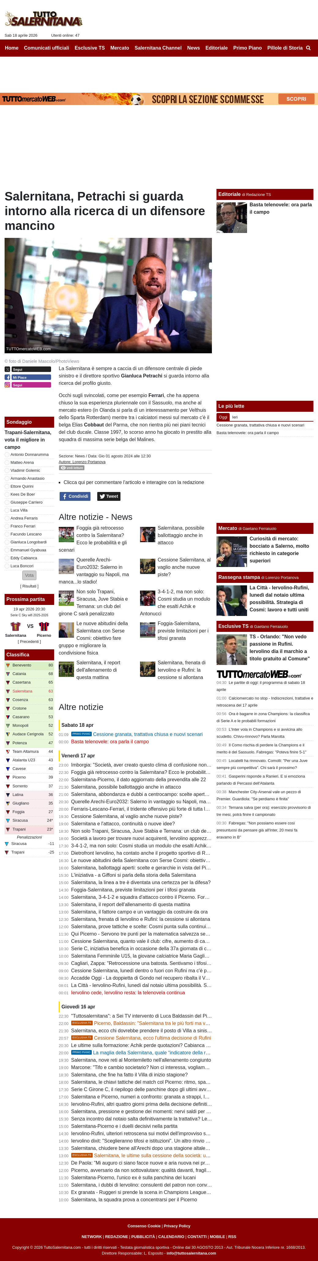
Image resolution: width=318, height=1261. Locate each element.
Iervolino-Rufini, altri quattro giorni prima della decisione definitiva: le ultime (152, 1104)
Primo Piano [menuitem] (247, 48)
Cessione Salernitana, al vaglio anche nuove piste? (184, 567)
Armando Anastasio (28, 478)
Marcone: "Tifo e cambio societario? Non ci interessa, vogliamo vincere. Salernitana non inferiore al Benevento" (191, 1067)
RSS (232, 1236)
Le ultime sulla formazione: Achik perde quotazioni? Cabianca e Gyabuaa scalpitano (162, 1045)
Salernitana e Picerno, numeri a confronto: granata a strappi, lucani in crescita (155, 1096)
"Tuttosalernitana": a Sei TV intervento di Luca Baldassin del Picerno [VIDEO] (155, 1016)
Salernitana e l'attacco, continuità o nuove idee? (123, 823)
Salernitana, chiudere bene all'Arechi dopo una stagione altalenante (144, 1148)
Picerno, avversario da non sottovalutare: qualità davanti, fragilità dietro (148, 1170)
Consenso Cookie (144, 1226)
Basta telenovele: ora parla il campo (110, 741)
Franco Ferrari (23, 526)
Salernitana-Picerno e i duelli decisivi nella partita (124, 1126)
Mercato (227, 528)
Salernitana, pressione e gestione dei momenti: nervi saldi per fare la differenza (157, 1111)
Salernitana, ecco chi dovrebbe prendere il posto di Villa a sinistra (142, 1030)
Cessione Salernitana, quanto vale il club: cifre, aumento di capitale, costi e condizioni (164, 941)
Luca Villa (19, 510)
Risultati (29, 586)
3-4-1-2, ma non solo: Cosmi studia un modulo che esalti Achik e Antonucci (152, 845)
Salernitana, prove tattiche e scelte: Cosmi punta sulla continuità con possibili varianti (163, 926)
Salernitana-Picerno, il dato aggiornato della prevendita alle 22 (138, 779)
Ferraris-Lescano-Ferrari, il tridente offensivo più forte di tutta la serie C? (149, 809)
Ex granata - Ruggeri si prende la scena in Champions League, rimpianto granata (159, 1192)
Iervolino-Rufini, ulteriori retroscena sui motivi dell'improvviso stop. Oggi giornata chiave (165, 1133)
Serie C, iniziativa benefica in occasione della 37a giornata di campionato (150, 948)
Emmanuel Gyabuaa (28, 550)
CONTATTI (197, 1236)
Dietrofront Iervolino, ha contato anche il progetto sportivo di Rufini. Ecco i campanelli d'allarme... (175, 853)
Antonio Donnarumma (30, 454)
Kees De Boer (23, 494)
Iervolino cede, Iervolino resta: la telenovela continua (128, 992)
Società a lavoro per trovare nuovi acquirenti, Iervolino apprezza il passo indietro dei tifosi (167, 838)
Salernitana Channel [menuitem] (158, 48)
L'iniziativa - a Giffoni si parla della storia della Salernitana (133, 875)
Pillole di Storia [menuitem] (285, 48)
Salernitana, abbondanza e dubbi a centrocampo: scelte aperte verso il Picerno (156, 794)
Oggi (223, 417)
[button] (29, 575)
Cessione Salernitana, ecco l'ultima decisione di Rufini (141, 1038)
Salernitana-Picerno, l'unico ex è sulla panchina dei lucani (133, 1177)
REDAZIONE (116, 1236)
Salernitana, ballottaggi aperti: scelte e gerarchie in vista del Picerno (144, 867)
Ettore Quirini (22, 486)
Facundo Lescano (26, 534)
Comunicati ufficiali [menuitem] (46, 48)
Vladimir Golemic (25, 470)
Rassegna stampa (239, 577)
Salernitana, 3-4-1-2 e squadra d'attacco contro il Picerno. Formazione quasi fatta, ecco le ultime (175, 897)
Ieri (235, 417)
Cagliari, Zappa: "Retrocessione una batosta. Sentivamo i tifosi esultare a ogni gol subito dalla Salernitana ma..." (192, 963)
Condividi (75, 496)
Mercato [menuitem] (119, 48)
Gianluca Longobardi (29, 542)
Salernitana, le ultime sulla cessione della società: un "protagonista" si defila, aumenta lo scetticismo (191, 1155)
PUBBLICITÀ (143, 1236)
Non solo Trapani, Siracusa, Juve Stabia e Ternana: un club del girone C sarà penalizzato (167, 831)
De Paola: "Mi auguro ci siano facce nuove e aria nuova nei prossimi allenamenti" (159, 1162)
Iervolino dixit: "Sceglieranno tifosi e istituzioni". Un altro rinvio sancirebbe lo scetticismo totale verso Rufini (186, 1140)
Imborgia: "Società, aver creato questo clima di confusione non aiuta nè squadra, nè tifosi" (168, 764)
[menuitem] (308, 48)
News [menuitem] (193, 48)
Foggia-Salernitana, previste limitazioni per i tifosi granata (183, 631)
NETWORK (92, 1236)
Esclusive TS (233, 626)
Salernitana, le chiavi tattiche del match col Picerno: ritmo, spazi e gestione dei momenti (166, 1082)
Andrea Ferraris (24, 518)
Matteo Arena (22, 462)
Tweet (109, 496)
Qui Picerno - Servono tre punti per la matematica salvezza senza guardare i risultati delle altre (173, 933)
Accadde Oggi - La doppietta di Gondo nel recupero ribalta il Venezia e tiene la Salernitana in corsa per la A (187, 978)
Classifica (17, 654)
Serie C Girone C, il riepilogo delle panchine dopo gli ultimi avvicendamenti (152, 1089)
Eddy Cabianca (24, 558)
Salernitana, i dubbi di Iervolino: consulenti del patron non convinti (142, 1185)
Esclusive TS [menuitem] (90, 48)
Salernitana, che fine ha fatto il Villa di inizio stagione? (129, 1074)
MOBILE (217, 1236)
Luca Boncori (22, 566)
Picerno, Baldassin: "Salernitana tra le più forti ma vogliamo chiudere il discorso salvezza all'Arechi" (190, 1023)
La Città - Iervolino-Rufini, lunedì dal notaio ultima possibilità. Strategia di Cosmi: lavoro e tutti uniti (177, 985)
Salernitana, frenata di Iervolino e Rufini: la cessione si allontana (182, 670)
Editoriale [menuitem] (216, 48)
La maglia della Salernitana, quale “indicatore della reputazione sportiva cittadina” (170, 1052)
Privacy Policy (177, 1226)
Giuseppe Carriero (27, 502)
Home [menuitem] (11, 48)
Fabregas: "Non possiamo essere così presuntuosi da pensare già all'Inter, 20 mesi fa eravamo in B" (256, 830)
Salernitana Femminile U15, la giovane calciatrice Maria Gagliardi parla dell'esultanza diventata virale (180, 956)
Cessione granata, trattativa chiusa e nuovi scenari (137, 734)
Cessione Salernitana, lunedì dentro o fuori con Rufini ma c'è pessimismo (150, 970)
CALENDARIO (171, 1236)
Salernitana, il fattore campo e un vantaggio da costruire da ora (139, 911)
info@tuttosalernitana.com (191, 1253)
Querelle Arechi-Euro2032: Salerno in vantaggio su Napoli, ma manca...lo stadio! (158, 801)
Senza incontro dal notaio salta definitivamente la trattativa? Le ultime (146, 1118)
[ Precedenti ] (29, 641)
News (80, 456)
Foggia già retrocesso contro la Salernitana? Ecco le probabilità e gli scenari (153, 772)
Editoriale (229, 194)
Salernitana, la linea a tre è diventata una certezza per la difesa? (141, 882)
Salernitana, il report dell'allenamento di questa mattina (98, 670)
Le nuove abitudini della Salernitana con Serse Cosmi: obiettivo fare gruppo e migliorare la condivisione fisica (93, 638)
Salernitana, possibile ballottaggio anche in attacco (181, 535)
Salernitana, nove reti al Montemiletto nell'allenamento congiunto (141, 1060)
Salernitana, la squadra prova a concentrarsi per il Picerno (134, 1199)
